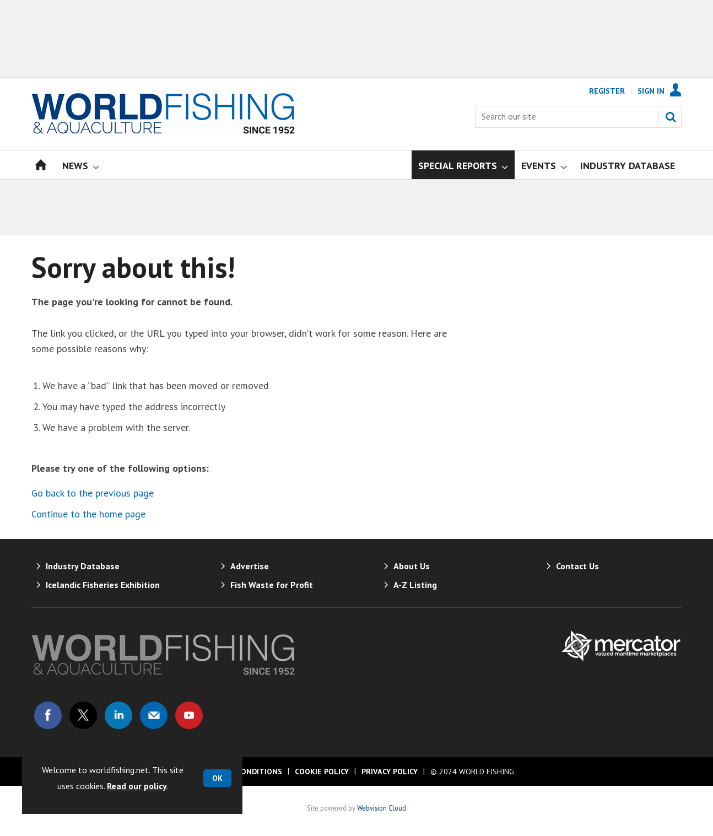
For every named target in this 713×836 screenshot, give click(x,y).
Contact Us (577, 565)
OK (217, 778)
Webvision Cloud (381, 807)
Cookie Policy (322, 771)
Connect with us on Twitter (83, 715)
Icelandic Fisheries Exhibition (103, 584)
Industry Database (83, 565)
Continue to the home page (88, 514)
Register (607, 91)
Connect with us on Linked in (118, 715)
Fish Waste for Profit (271, 584)
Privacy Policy (389, 771)
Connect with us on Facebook (48, 715)
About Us (411, 565)
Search (670, 117)
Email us (153, 715)
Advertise (249, 565)
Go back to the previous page (92, 493)
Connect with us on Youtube (189, 715)
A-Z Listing (415, 584)
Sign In (651, 91)
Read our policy (137, 785)
